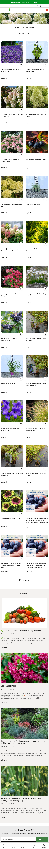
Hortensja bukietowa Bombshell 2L (11, 205)
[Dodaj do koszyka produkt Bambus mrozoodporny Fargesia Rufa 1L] (45, 468)
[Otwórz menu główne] (2, 10)
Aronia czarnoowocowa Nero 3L (36, 159)
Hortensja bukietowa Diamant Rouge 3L (11, 295)
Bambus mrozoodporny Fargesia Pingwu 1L (12, 474)
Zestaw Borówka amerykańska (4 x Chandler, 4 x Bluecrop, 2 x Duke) (12, 565)
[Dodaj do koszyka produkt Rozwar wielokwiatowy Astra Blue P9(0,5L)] (21, 423)
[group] (24, 18)
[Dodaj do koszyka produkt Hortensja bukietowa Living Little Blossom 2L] (21, 109)
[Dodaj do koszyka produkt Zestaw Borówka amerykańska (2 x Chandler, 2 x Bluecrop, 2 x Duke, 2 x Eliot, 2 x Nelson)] (45, 558)
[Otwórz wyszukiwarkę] (42, 10)
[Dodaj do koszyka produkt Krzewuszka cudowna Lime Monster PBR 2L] (45, 64)
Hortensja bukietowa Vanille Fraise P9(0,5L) (10, 160)
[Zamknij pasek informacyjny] (47, 2)
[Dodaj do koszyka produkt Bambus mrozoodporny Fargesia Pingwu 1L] (21, 468)
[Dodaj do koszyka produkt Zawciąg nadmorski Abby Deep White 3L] (45, 289)
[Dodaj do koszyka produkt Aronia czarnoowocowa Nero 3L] (45, 154)
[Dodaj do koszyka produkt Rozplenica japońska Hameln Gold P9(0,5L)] (45, 423)
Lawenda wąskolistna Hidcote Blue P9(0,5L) (11, 70)
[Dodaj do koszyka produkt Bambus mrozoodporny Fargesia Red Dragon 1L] (45, 333)
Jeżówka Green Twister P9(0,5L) (11, 518)
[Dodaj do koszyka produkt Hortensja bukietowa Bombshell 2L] (21, 199)
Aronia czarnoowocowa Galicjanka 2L (9, 339)
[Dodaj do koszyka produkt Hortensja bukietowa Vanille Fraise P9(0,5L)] (21, 154)
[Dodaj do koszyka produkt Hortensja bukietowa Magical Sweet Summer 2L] (21, 244)
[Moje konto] (42, 5)
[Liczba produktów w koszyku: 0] (46, 10)
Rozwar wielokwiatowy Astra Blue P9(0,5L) (10, 429)
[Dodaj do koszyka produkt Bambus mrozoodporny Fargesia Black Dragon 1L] (45, 378)
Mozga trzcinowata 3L (8, 383)
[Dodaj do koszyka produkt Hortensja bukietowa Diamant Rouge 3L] (21, 289)
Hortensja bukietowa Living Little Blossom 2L (12, 115)
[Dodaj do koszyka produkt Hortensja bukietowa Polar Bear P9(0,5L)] (45, 109)
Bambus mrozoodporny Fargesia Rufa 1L (36, 474)
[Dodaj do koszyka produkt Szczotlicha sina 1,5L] (45, 199)
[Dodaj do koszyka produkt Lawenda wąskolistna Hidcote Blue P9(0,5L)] (21, 64)
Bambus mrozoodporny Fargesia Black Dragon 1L (36, 384)
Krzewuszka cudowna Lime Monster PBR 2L (35, 70)
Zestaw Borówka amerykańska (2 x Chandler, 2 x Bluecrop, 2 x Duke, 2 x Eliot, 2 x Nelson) (36, 565)
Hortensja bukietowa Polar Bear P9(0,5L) (36, 115)
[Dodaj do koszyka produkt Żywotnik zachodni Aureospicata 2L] (45, 244)
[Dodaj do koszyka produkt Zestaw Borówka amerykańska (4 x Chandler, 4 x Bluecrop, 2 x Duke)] (21, 558)
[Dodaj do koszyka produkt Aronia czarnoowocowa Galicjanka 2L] (21, 333)
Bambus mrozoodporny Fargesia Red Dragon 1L (36, 339)
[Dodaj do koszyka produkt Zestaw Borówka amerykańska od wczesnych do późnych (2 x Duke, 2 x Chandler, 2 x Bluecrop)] (45, 513)
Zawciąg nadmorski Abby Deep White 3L (36, 295)
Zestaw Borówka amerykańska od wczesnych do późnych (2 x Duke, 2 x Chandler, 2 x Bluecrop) (37, 520)
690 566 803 (34, 2)
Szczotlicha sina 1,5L (33, 204)
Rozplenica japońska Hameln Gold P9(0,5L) (35, 429)
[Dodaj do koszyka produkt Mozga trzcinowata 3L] (21, 378)
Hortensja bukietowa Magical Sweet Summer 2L (10, 250)
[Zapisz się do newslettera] (18, 839)
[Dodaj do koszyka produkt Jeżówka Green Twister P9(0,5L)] (21, 513)
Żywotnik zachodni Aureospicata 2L (36, 250)
